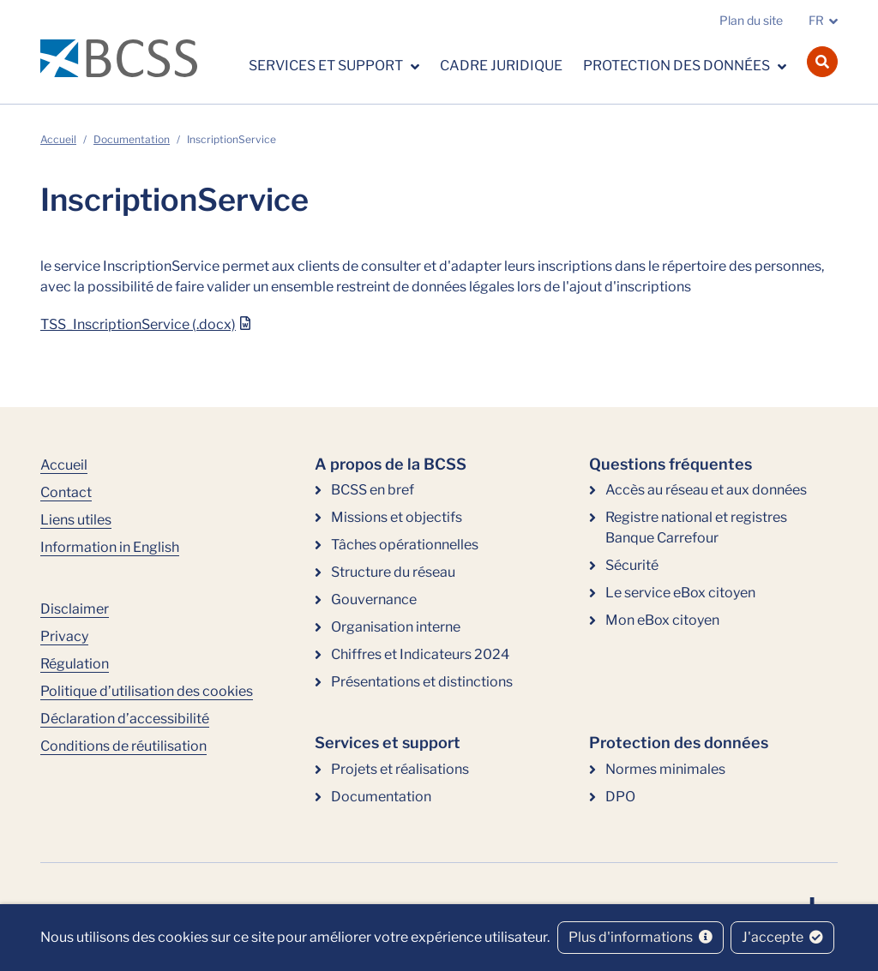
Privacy (64, 636)
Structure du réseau (393, 572)
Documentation (131, 139)
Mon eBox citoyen (662, 620)
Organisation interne (395, 627)
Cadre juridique (501, 65)
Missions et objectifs (396, 517)
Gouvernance (374, 599)
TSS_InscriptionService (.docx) (138, 324)
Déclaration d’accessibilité (124, 718)
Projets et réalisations (400, 769)
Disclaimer (74, 609)
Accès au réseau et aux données (706, 490)
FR (816, 20)
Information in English (109, 547)
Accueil (58, 139)
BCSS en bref (372, 490)
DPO (620, 796)
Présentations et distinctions (422, 682)
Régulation (74, 664)
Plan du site (751, 20)
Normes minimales (665, 769)
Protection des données (678, 65)
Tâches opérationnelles (404, 544)
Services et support (327, 65)
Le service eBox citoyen (680, 592)
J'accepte (782, 937)
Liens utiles (75, 520)
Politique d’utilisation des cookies (146, 691)
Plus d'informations (640, 937)
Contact (66, 492)
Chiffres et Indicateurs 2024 (420, 654)
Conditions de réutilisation (123, 746)
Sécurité (631, 565)
